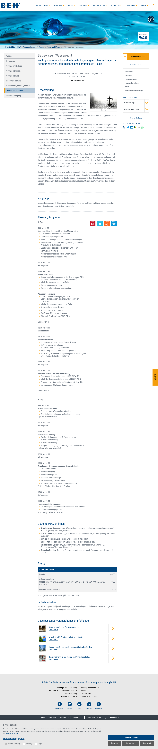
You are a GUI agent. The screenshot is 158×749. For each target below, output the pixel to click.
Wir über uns (115, 5)
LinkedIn (69, 705)
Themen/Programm (131, 79)
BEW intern (114, 717)
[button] (151, 19)
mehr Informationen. (12, 733)
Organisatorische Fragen (136, 109)
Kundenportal (130, 5)
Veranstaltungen (42, 5)
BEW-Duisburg (59, 705)
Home (42, 717)
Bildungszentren (99, 5)
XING (79, 705)
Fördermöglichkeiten (136, 118)
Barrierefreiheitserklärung (96, 717)
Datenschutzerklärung (10, 739)
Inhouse (71, 5)
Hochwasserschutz (13, 81)
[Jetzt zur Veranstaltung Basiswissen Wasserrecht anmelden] (136, 56)
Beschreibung (129, 71)
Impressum (64, 717)
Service (143, 5)
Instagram (89, 705)
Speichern (114, 743)
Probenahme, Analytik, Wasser (18, 86)
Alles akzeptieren (131, 737)
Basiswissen (11, 61)
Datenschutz (77, 717)
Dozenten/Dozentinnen (132, 83)
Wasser (41, 47)
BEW (19, 47)
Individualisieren (130, 743)
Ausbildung (83, 5)
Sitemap (52, 717)
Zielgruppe (128, 75)
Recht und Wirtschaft (55, 47)
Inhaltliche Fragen (136, 102)
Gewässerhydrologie (14, 66)
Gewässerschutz (12, 76)
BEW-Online (58, 5)
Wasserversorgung (13, 95)
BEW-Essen (98, 705)
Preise (127, 87)
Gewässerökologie (13, 71)
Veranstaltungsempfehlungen (134, 90)
